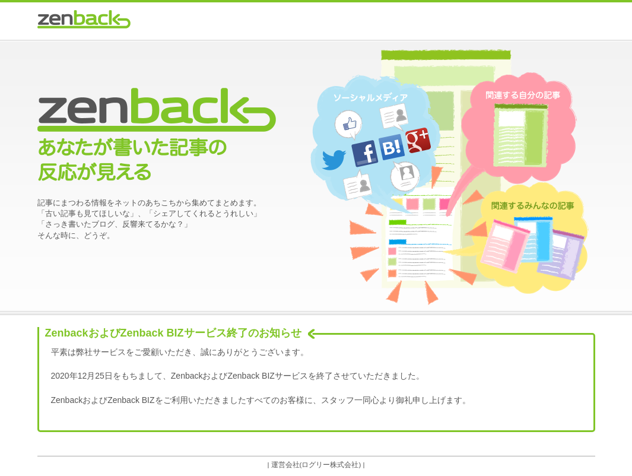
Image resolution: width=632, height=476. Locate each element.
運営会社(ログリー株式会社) (316, 464)
